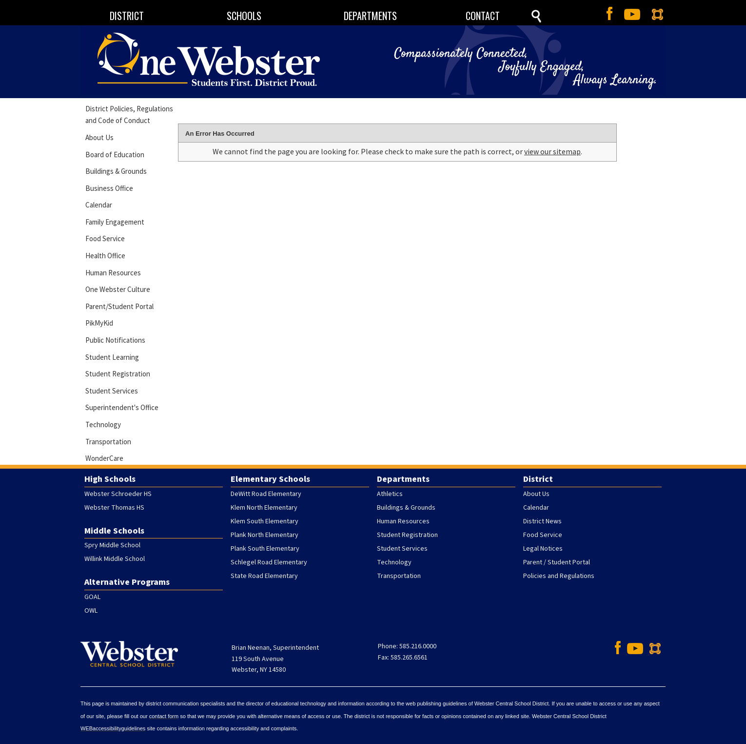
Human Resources (113, 272)
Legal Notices (543, 549)
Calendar (98, 204)
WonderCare (104, 458)
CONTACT (483, 15)
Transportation (108, 441)
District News (542, 521)
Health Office (105, 255)
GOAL (92, 597)
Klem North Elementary (264, 508)
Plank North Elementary (264, 535)
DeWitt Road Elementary (266, 494)
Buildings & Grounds (116, 171)
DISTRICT (127, 15)
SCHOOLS (244, 15)
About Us (99, 137)
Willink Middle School (114, 559)
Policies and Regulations (558, 576)
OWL (91, 611)
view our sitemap (552, 151)
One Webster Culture (117, 289)
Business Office (109, 188)
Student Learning (112, 357)
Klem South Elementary (264, 521)
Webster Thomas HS (114, 508)
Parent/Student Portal (119, 306)
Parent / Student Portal (556, 562)
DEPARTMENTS (370, 15)
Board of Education (114, 154)
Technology (103, 424)
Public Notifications (115, 340)
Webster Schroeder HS (118, 494)
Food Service (105, 238)
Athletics (390, 494)
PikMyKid (99, 323)
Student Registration (117, 373)
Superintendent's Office (121, 407)
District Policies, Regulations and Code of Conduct (129, 114)
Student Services (111, 390)
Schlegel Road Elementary (269, 562)
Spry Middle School (112, 545)
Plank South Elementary (265, 549)
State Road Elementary (264, 576)
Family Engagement (114, 222)
